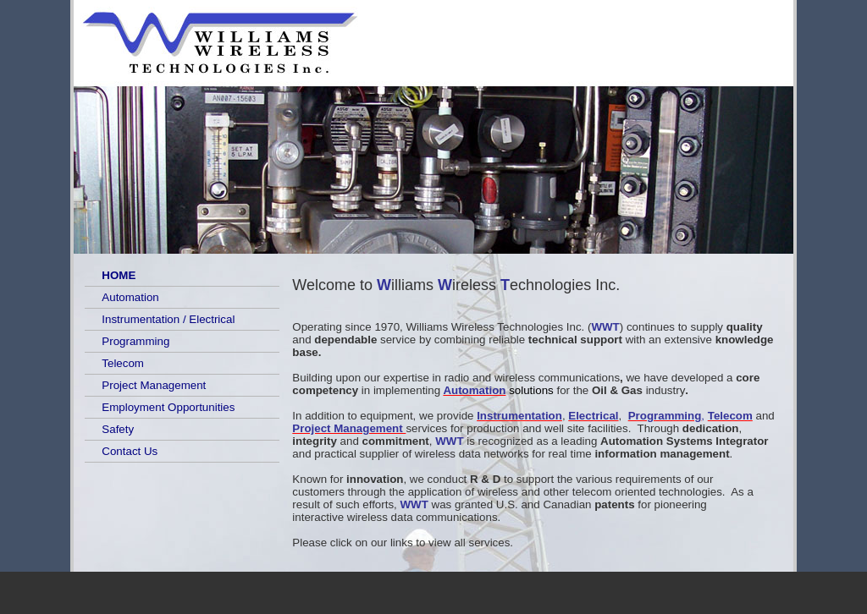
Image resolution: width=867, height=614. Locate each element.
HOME (118, 275)
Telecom (123, 363)
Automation (130, 297)
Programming (135, 341)
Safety (118, 429)
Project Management (154, 385)
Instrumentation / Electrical (168, 319)
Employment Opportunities (168, 407)
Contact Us (129, 451)
